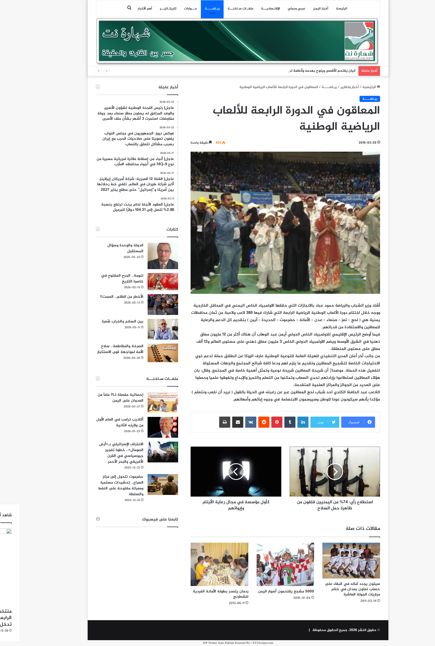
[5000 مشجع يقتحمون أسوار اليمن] (265, 564)
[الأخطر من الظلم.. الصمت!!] (142, 304)
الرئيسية (351, 87)
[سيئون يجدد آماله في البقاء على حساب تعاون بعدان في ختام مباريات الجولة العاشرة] (331, 561)
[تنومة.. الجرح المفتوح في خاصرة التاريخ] (142, 281)
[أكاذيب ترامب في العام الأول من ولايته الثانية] (142, 427)
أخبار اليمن (300, 8)
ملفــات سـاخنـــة (220, 8)
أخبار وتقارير (329, 87)
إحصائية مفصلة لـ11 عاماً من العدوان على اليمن (100, 398)
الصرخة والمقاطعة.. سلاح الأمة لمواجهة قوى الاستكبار (100, 349)
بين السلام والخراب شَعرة (102, 321)
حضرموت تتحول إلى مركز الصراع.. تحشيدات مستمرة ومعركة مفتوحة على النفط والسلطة (100, 485)
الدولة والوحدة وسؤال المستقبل (105, 248)
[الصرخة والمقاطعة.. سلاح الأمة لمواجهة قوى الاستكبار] (142, 353)
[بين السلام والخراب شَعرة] (142, 329)
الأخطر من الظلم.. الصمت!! (101, 297)
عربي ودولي (276, 8)
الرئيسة (321, 8)
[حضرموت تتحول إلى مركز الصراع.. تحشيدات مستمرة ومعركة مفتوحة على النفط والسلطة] (142, 484)
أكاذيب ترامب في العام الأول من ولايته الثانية (99, 422)
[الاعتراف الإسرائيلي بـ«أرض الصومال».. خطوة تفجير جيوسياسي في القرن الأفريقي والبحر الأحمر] (142, 452)
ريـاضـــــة (191, 8)
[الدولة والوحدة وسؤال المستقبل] (142, 256)
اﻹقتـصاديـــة (250, 8)
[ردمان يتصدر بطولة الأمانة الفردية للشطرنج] (199, 564)
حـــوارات (170, 8)
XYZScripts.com (242, 643)
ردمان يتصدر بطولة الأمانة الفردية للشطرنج (200, 594)
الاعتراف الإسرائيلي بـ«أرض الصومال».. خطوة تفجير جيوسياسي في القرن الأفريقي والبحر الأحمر (101, 453)
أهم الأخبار (124, 8)
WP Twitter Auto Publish (197, 643)
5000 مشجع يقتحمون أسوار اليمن (265, 591)
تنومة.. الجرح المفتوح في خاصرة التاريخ (101, 278)
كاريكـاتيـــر (147, 8)
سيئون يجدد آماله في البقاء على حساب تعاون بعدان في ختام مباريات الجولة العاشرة (332, 589)
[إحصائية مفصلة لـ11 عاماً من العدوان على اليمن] (142, 402)
